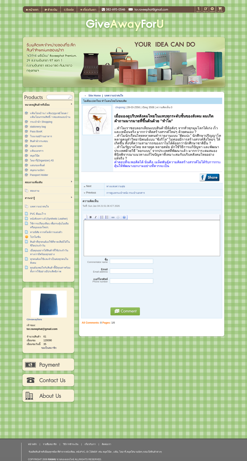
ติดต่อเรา (48, 380)
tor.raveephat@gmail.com (42, 329)
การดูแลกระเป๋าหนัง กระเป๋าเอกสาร (125, 192)
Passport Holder (39, 175)
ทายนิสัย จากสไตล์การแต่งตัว (46, 232)
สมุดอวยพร (36, 146)
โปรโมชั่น (35, 237)
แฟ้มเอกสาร (36, 150)
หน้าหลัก (32, 444)
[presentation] (140, 297)
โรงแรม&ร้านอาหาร (41, 136)
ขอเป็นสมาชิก (48, 347)
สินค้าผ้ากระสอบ (39, 141)
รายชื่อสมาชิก (50, 444)
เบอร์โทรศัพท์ (95, 280)
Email (95, 270)
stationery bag (38, 126)
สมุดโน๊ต (35, 155)
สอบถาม (34, 190)
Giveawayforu (34, 319)
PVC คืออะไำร (38, 213)
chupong (120, 107)
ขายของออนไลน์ (65, 459)
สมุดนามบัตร (37, 170)
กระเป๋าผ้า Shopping (41, 121)
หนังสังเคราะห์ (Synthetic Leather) (49, 218)
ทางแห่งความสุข (115, 186)
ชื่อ (95, 260)
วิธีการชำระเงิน (48, 364)
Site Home (94, 95)
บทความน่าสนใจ (39, 206)
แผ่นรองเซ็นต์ (37, 165)
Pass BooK (36, 131)
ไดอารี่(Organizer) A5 (42, 160)
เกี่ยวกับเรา (48, 396)
